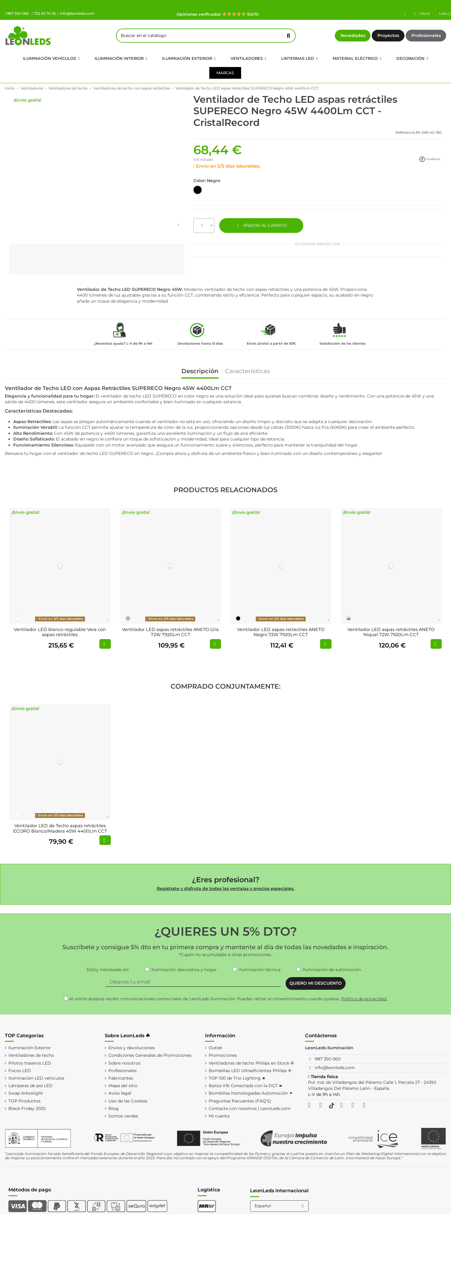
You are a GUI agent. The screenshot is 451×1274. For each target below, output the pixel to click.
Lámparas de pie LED (30, 1085)
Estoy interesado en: (108, 969)
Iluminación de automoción (332, 969)
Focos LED (19, 1070)
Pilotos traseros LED (29, 1063)
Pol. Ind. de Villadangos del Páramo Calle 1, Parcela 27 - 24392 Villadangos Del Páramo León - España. (372, 1085)
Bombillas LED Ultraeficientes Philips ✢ (250, 1070)
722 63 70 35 (44, 13)
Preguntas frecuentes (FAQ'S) (240, 1101)
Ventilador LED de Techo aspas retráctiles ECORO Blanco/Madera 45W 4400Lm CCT (60, 828)
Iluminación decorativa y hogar (184, 969)
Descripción (200, 371)
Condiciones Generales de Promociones (150, 1055)
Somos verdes (123, 1116)
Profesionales (426, 35)
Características (247, 371)
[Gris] (128, 618)
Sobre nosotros (124, 1063)
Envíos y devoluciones (131, 1047)
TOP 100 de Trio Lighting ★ (237, 1078)
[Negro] (238, 618)
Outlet (215, 1047)
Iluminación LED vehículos (36, 1078)
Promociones (223, 1055)
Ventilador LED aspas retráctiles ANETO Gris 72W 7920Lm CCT (170, 632)
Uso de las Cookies (127, 1101)
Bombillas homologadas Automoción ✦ (251, 1093)
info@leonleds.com (76, 13)
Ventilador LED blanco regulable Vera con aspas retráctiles (60, 632)
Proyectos (388, 35)
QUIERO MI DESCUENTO (315, 983)
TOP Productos (24, 1101)
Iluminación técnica (259, 969)
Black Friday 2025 (27, 1108)
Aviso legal (119, 1093)
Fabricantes (120, 1078)
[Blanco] (17, 618)
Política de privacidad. (364, 998)
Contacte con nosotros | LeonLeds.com (250, 1108)
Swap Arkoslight (25, 1093)
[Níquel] (349, 618)
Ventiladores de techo (31, 1055)
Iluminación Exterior (29, 1047)
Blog (113, 1108)
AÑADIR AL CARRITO (261, 225)
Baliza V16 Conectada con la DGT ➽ (246, 1085)
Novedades (353, 35)
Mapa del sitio (123, 1085)
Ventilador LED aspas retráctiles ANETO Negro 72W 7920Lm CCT (280, 632)
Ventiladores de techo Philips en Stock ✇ (251, 1063)
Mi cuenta (219, 1116)
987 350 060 (17, 13)
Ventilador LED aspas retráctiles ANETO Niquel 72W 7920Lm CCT (390, 632)
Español (280, 1205)
